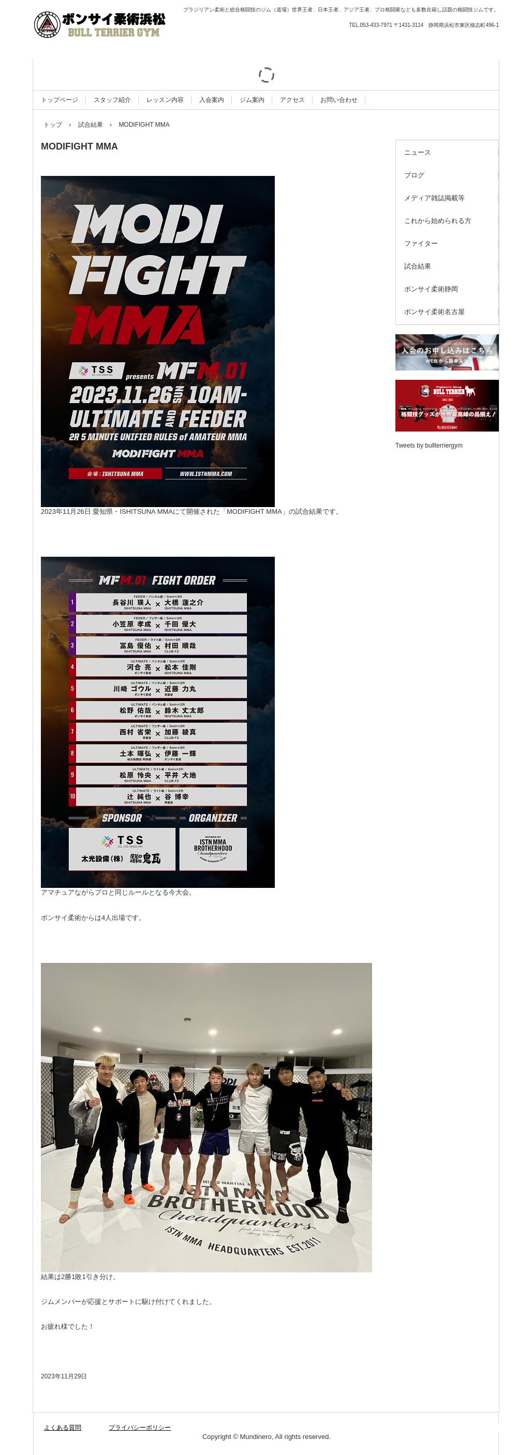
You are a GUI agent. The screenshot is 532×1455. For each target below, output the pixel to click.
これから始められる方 (437, 221)
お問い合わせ (339, 99)
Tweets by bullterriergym (429, 445)
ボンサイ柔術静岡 (431, 289)
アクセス (292, 99)
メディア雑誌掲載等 (434, 198)
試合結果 (417, 266)
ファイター (421, 243)
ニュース (417, 152)
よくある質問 (62, 1427)
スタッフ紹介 (112, 99)
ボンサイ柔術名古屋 (434, 312)
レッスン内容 (165, 99)
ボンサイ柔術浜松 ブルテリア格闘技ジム (144, 26)
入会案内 (211, 99)
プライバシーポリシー (140, 1427)
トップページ (59, 99)
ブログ (414, 175)
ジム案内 (252, 99)
